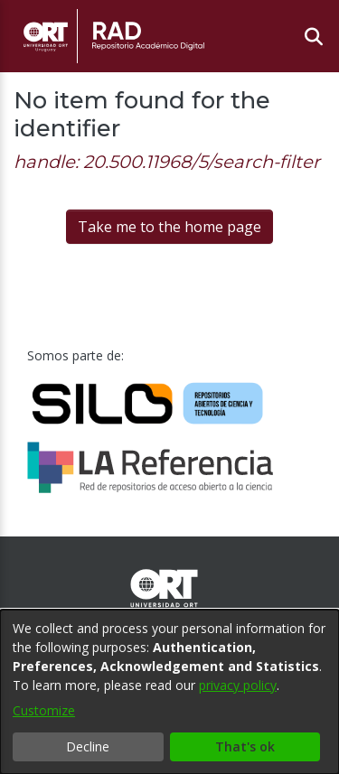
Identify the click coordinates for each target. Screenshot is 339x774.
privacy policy (238, 685)
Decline (87, 746)
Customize (44, 710)
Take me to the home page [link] (169, 227)
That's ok (245, 746)
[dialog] (169, 692)
